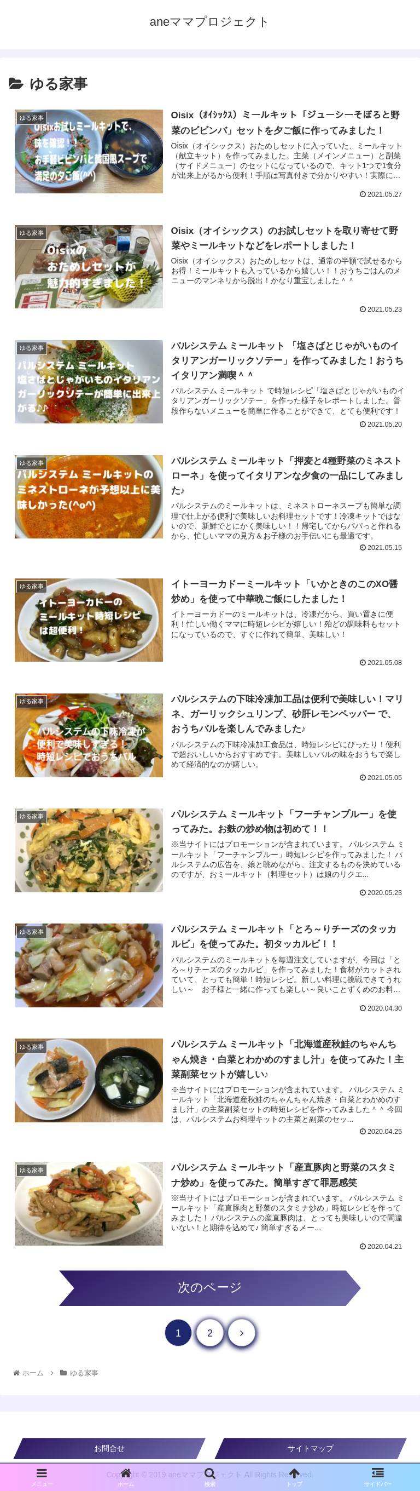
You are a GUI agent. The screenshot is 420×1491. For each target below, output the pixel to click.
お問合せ (109, 1448)
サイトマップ (311, 1448)
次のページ (210, 1287)
